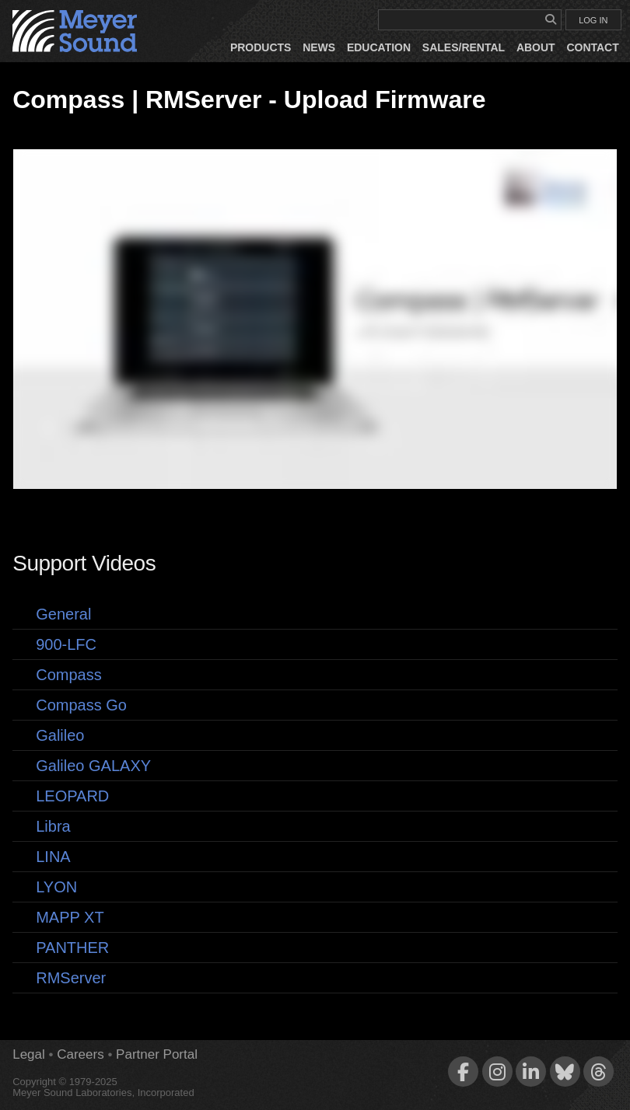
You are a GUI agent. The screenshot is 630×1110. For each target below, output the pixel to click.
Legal (28, 1054)
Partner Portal (157, 1054)
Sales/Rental (463, 47)
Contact (592, 47)
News (319, 47)
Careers (80, 1054)
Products (261, 47)
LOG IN (593, 20)
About (535, 47)
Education (379, 47)
